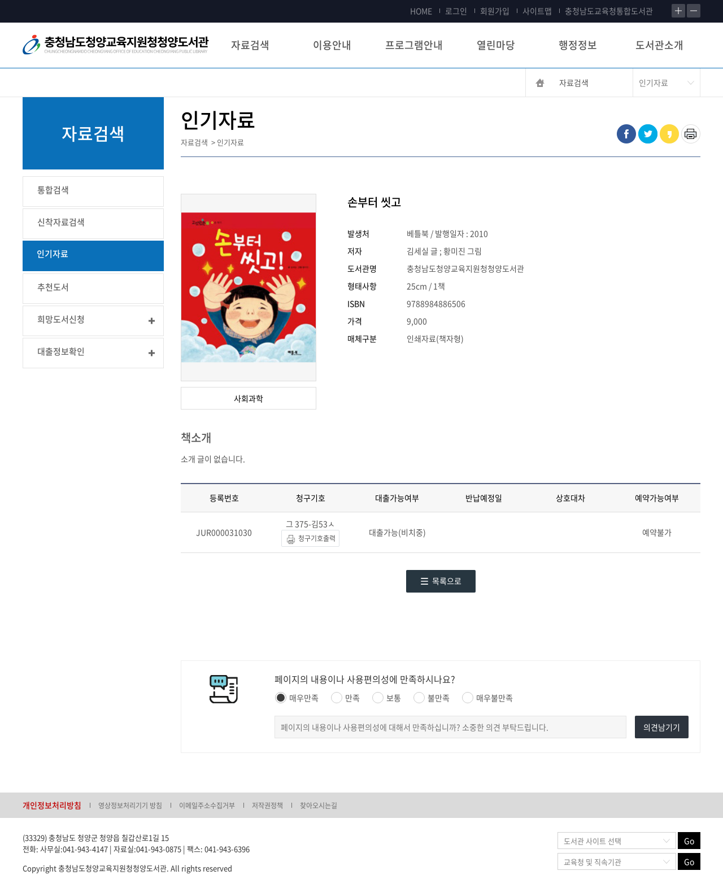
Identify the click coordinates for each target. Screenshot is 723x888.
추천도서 (53, 287)
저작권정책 (267, 805)
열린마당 (496, 45)
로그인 (456, 10)
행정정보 (578, 45)
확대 (678, 11)
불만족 (431, 697)
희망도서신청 (61, 319)
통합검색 (53, 190)
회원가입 (494, 10)
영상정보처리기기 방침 (130, 805)
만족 (345, 697)
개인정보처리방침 (52, 805)
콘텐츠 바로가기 (26, 0)
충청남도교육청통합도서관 (609, 10)
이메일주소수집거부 (207, 805)
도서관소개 (659, 45)
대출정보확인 (61, 351)
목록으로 (440, 580)
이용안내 (332, 45)
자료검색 (250, 45)
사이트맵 (537, 10)
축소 (693, 11)
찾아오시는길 (318, 805)
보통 (386, 697)
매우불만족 (487, 697)
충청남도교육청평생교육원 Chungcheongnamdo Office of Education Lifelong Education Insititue (116, 45)
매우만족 (297, 697)
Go (689, 840)
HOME (421, 10)
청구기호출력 (310, 539)
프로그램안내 (414, 45)
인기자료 (52, 253)
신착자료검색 (61, 222)
